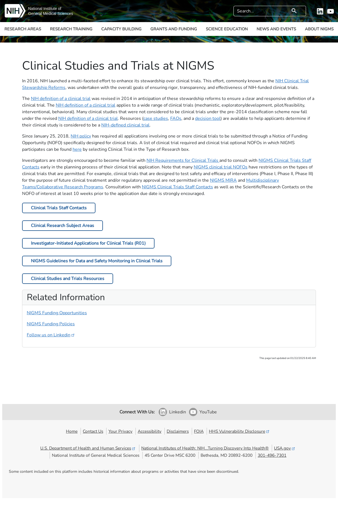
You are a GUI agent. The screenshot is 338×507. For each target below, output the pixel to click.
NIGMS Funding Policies (51, 324)
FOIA (199, 431)
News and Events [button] (276, 29)
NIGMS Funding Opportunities (57, 313)
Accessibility (149, 431)
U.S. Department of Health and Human (88, 448)
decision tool (207, 118)
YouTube (208, 412)
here (77, 149)
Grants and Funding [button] (173, 29)
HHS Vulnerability (239, 431)
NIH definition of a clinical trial (61, 99)
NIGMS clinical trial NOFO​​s (220, 167)
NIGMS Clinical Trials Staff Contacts (177, 187)
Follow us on (51, 335)
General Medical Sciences (50, 13)
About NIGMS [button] (319, 29)
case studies (155, 118)
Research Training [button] (71, 29)
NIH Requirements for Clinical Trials (183, 160)
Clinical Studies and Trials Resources (67, 279)
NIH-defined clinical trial (125, 125)
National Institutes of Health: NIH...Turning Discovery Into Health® (205, 448)
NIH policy (81, 136)
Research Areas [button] (22, 29)
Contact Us (93, 431)
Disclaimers (178, 431)
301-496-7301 (272, 455)
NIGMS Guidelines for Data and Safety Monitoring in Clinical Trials (97, 261)
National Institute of (44, 8)
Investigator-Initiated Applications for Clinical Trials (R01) (88, 243)
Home (72, 431)
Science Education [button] (227, 29)
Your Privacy (120, 431)
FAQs (175, 118)
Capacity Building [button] (121, 29)
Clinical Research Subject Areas (62, 226)
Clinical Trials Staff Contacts (59, 208)
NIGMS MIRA (223, 180)
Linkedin (177, 412)
